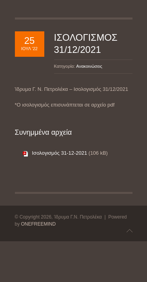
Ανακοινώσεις (89, 66)
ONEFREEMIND (38, 224)
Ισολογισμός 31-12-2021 (59, 153)
